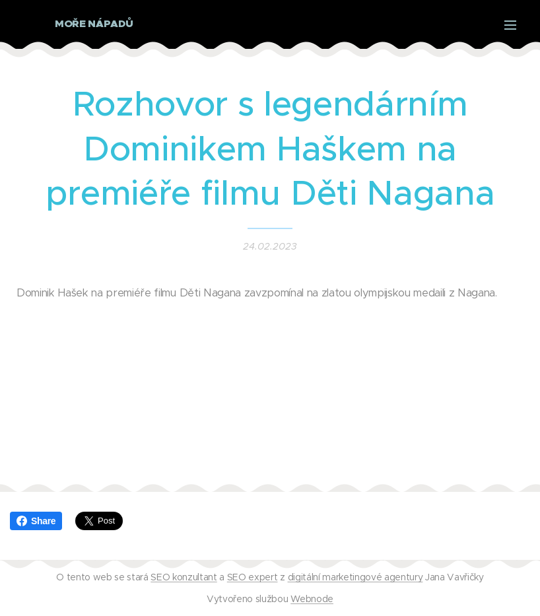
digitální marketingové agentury (355, 577)
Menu (510, 25)
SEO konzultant (184, 577)
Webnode (311, 599)
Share (36, 521)
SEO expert (252, 577)
